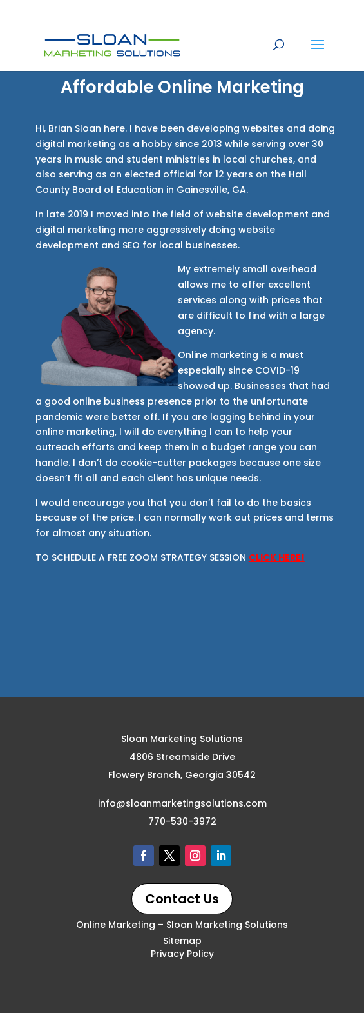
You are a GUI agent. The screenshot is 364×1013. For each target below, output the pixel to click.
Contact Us (182, 899)
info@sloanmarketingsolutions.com (182, 803)
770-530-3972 (182, 821)
